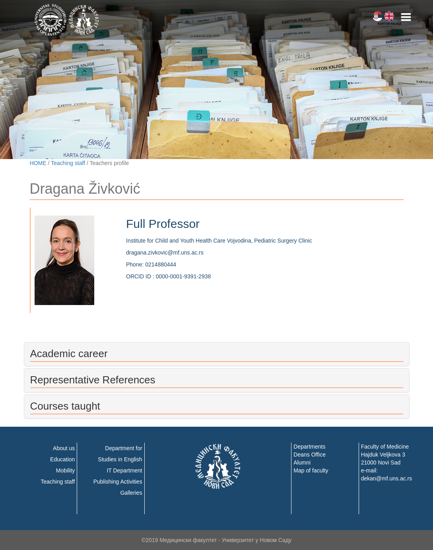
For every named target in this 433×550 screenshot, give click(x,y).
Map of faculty (310, 470)
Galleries (131, 493)
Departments (309, 446)
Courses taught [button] (65, 406)
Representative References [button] (92, 380)
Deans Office (309, 454)
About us (64, 448)
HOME (38, 163)
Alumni (302, 462)
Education (62, 459)
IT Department (124, 470)
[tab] (216, 354)
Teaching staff (68, 163)
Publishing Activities (117, 481)
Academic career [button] (69, 354)
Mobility (65, 470)
